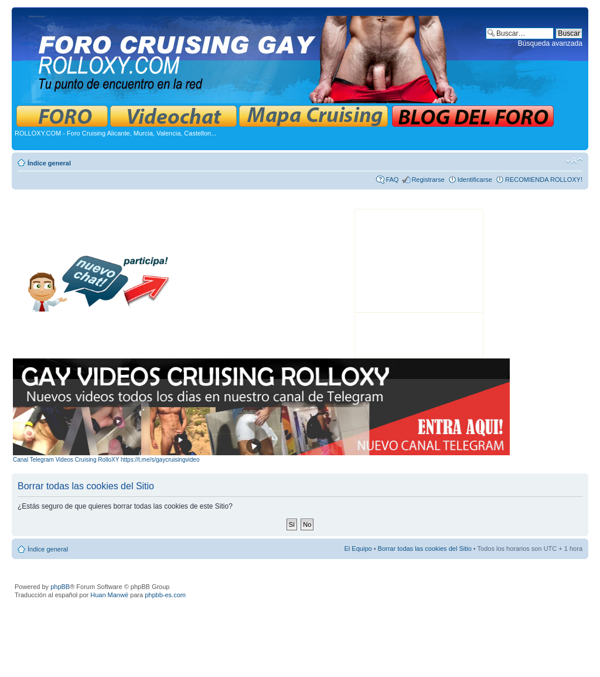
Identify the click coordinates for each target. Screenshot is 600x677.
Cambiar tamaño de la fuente (573, 160)
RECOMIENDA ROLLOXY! (543, 179)
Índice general (49, 163)
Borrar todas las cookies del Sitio (425, 548)
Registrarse (427, 179)
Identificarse (475, 179)
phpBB (60, 586)
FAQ (392, 179)
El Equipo (358, 548)
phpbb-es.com (165, 594)
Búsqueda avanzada (550, 43)
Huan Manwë (109, 594)
